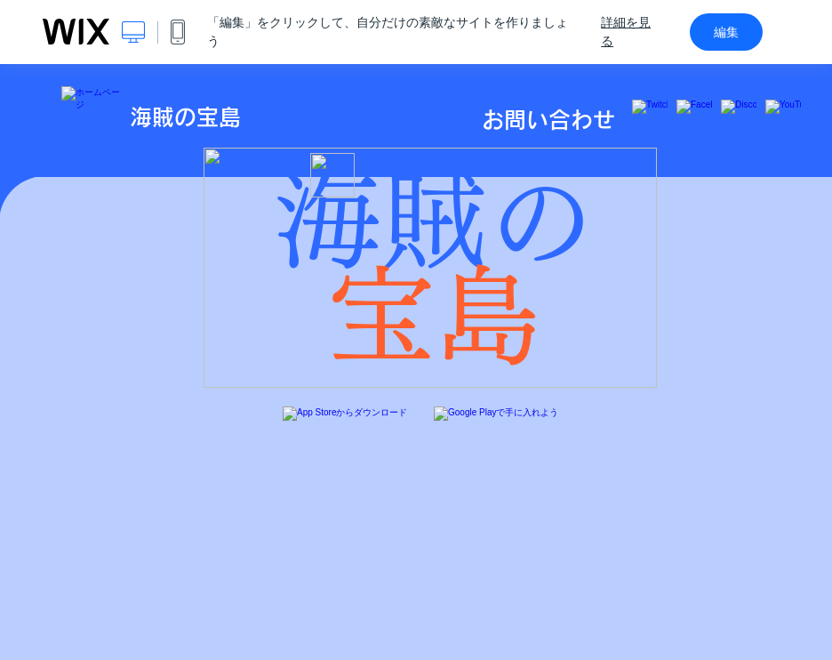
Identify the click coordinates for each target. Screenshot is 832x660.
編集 (726, 32)
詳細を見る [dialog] (626, 31)
